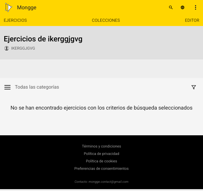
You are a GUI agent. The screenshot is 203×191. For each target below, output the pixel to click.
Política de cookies (101, 161)
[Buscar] (170, 7)
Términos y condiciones (101, 146)
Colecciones (106, 20)
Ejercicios (15, 20)
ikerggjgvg (23, 48)
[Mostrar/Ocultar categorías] (9, 87)
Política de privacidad (101, 154)
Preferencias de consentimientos (101, 169)
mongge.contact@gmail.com (109, 182)
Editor (192, 20)
